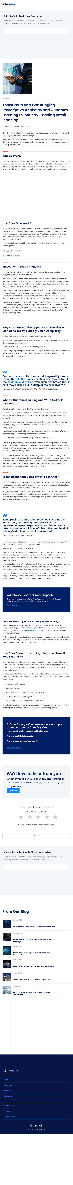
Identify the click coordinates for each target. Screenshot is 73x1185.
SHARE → (36, 835)
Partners (7, 1111)
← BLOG (6, 98)
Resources (8, 1090)
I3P (18, 379)
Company (8, 1096)
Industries (8, 1085)
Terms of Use (9, 1117)
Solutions (7, 1080)
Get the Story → (14, 605)
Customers (8, 1106)
